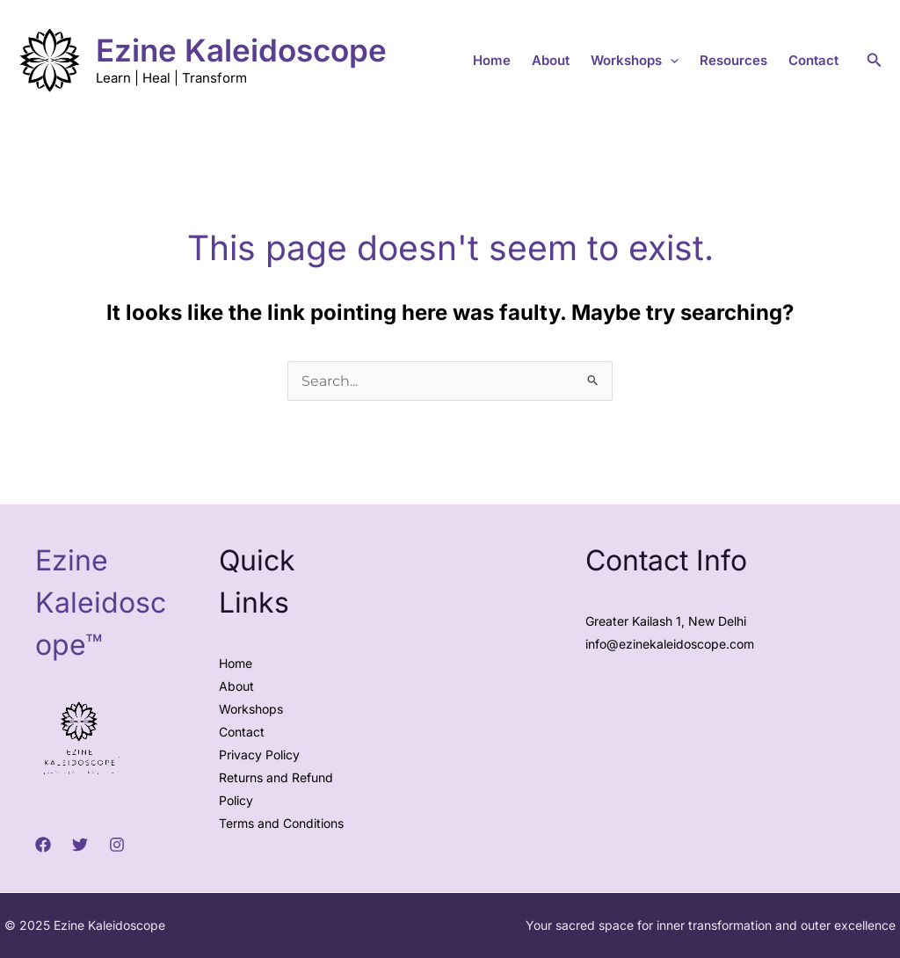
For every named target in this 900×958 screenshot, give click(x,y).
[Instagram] (117, 845)
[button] (874, 60)
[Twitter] (80, 845)
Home (492, 60)
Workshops (635, 60)
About (551, 60)
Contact (813, 60)
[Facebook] (43, 845)
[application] (670, 60)
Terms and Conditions (281, 823)
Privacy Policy (259, 754)
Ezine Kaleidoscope (241, 50)
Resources (733, 60)
